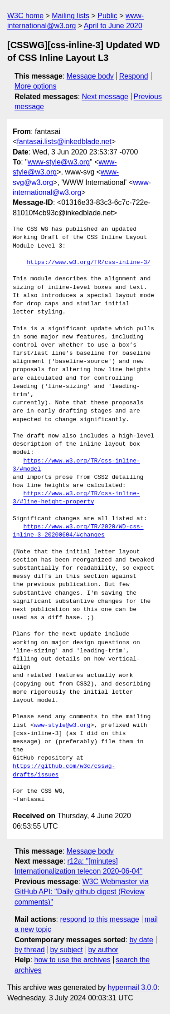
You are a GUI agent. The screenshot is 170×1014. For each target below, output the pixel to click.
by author (103, 950)
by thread (30, 950)
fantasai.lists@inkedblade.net (64, 141)
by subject (66, 950)
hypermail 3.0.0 (132, 987)
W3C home (25, 16)
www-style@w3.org (59, 162)
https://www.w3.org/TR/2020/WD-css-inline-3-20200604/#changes (78, 531)
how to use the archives (72, 960)
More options (36, 86)
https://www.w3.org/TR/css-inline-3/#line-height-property (76, 498)
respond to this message (99, 919)
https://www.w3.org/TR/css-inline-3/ (89, 262)
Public (107, 16)
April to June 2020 (113, 26)
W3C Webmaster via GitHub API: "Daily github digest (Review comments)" (82, 892)
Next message (105, 96)
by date (141, 940)
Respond (133, 76)
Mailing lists (70, 16)
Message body (90, 76)
